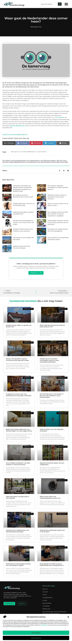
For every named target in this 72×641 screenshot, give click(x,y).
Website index (46, 609)
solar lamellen (59, 117)
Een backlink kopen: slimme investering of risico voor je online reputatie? (54, 612)
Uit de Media (46, 606)
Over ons (45, 589)
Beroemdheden (46, 603)
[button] (68, 617)
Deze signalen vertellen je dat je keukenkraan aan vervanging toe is (52, 564)
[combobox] (49, 4)
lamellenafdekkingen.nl (18, 125)
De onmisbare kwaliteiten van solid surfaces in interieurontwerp (18, 463)
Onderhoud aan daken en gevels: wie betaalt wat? (18, 326)
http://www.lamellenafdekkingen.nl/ (14, 134)
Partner (44, 594)
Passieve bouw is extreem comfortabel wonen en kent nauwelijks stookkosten (49, 360)
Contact (44, 600)
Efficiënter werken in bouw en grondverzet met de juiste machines (57, 196)
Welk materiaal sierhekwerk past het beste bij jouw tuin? (52, 326)
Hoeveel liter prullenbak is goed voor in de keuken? (52, 531)
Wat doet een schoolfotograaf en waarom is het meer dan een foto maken (23, 222)
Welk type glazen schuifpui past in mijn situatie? (17, 497)
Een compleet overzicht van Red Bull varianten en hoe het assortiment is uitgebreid (58, 214)
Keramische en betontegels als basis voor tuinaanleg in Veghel (18, 564)
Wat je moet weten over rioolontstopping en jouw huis (50, 497)
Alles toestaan (36, 633)
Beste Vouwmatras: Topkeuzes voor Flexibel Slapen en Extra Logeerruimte (19, 430)
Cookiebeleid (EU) (47, 597)
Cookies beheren (36, 638)
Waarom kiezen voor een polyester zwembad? (51, 430)
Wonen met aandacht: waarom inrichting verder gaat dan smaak (17, 359)
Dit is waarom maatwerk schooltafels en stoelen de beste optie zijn (58, 187)
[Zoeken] (60, 4)
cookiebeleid (44, 625)
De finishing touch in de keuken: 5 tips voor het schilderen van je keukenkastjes (51, 395)
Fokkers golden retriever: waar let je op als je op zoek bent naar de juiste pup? (58, 222)
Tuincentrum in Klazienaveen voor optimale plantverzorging (17, 531)
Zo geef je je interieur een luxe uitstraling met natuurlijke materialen (18, 394)
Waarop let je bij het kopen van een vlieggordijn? (52, 463)
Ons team (45, 592)
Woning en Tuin (36, 27)
